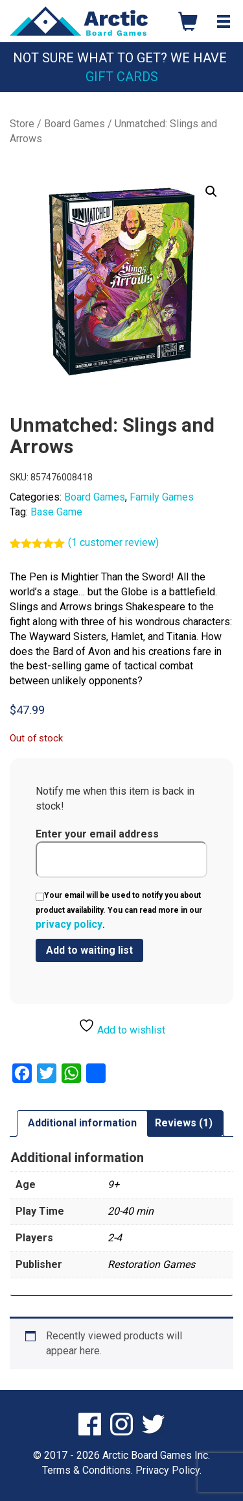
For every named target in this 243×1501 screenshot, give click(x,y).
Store (22, 124)
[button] (211, 191)
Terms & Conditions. (87, 1470)
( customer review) (113, 542)
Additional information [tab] (82, 1123)
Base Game (56, 512)
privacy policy (69, 924)
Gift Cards (122, 76)
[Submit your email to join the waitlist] (89, 950)
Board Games (74, 124)
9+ (113, 1184)
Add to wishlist (121, 1026)
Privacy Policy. (168, 1470)
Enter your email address (121, 853)
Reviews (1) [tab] (184, 1123)
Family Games (162, 497)
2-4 (115, 1238)
